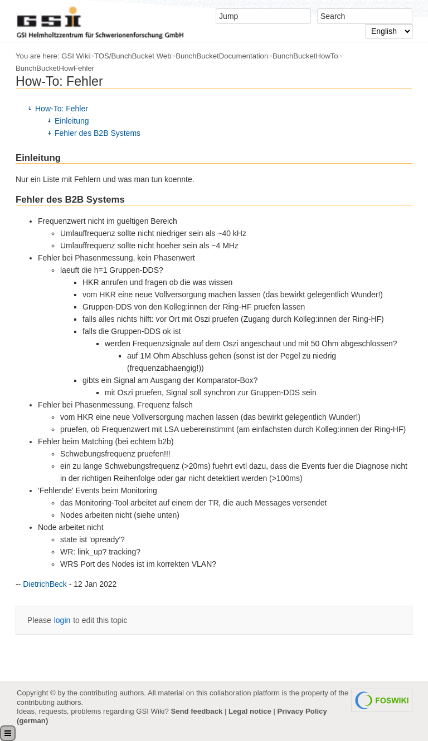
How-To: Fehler (61, 108)
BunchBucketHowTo (305, 56)
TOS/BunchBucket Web (132, 56)
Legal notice (249, 711)
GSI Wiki (75, 56)
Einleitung (72, 120)
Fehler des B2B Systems (97, 133)
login (62, 620)
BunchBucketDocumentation (222, 56)
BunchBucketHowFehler (55, 68)
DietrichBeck (45, 584)
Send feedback (196, 711)
